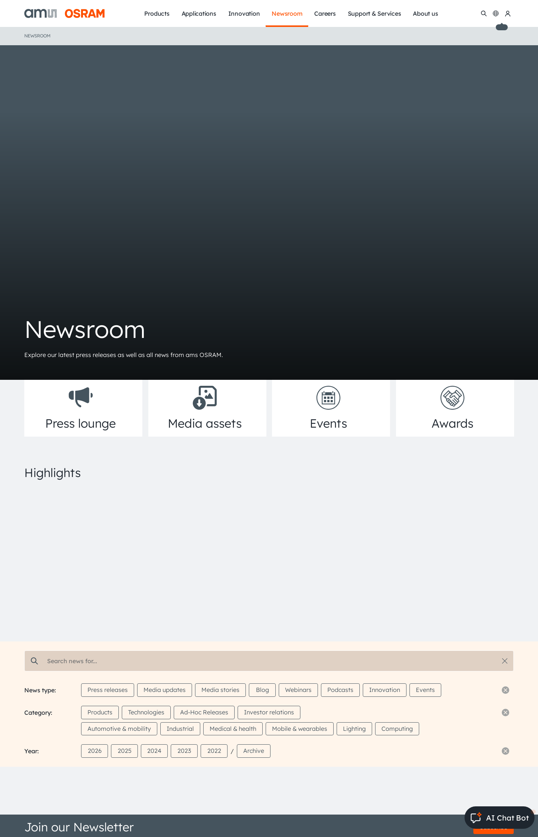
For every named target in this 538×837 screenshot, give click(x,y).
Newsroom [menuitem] (287, 13)
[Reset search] (504, 661)
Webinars (298, 689)
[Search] (484, 13)
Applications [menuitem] (199, 13)
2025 (125, 750)
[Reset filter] (505, 690)
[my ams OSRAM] (508, 13)
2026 (95, 750)
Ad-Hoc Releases (204, 712)
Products (99, 712)
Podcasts (340, 689)
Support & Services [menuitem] (374, 13)
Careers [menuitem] (325, 13)
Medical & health (233, 728)
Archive (253, 750)
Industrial (180, 728)
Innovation (384, 689)
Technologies (146, 712)
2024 (154, 750)
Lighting (354, 728)
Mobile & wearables (299, 728)
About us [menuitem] (425, 13)
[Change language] (496, 13)
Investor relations (269, 712)
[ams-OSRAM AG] (64, 13)
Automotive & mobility (119, 728)
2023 (184, 750)
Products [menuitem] (156, 13)
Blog (262, 689)
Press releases (107, 689)
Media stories (220, 689)
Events (425, 689)
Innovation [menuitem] (244, 13)
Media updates (164, 689)
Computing (397, 728)
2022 (214, 750)
